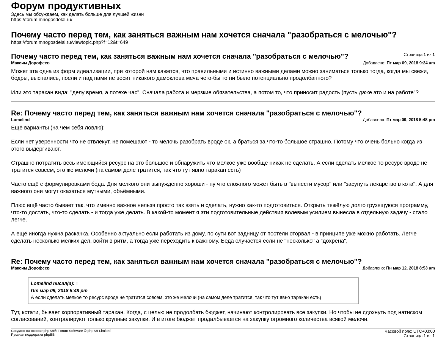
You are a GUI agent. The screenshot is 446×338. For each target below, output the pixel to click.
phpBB (49, 331)
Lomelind (41, 283)
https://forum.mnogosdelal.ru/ (41, 19)
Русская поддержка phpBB (33, 334)
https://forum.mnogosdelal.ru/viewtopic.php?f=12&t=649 (69, 42)
